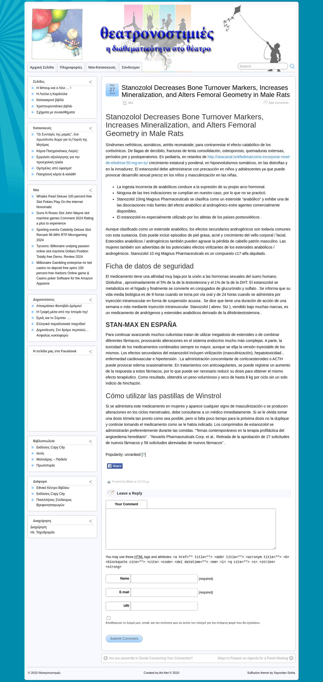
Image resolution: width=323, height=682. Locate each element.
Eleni (129, 481)
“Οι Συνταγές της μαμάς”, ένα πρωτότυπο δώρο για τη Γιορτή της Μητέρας (61, 139)
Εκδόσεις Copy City (50, 447)
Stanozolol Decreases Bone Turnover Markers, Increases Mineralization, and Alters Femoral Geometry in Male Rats (206, 91)
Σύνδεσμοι (131, 67)
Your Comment (126, 504)
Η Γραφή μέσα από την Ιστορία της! (62, 312)
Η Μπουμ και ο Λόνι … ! (53, 88)
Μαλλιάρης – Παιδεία (51, 459)
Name (124, 578)
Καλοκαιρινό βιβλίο (50, 100)
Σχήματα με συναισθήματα (55, 112)
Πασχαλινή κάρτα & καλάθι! (56, 174)
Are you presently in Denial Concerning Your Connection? (151, 658)
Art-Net (164, 672)
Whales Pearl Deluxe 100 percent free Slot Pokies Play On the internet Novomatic (64, 201)
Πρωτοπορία (45, 465)
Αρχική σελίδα (42, 67)
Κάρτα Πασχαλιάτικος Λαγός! (57, 151)
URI (126, 606)
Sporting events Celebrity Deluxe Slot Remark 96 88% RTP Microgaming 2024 (63, 235)
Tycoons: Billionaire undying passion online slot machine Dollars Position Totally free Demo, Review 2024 (62, 251)
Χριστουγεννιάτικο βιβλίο (54, 106)
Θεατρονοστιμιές (50, 672)
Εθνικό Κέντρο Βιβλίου (52, 488)
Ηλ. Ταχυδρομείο (42, 532)
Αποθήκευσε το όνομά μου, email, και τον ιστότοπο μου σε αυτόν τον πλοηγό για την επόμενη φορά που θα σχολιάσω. (183, 622)
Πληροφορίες (71, 67)
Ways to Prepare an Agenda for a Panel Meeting (253, 658)
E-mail (124, 592)
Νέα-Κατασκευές (102, 67)
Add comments (279, 102)
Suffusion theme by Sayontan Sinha (271, 672)
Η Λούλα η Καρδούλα (51, 94)
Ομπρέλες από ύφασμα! (53, 168)
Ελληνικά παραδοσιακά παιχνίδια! (60, 324)
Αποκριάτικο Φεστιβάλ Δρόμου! (59, 306)
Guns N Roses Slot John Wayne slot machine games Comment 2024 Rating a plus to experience (64, 218)
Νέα (130, 102)
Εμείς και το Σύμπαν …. (53, 318)
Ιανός (40, 453)
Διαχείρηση (38, 527)
